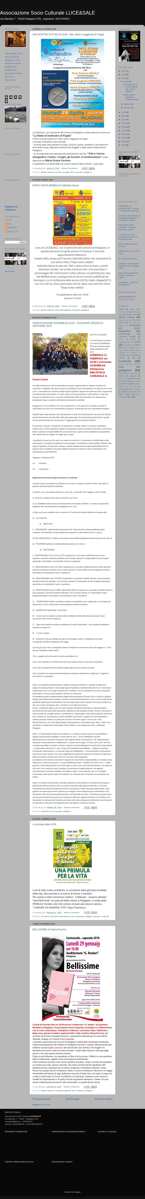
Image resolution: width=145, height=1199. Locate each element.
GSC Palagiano (130, 350)
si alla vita (105, 916)
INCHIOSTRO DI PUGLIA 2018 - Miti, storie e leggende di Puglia (68, 34)
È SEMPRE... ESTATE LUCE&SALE (128, 284)
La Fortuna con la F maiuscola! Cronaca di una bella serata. (128, 237)
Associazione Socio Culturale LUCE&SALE (47, 13)
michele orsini (124, 364)
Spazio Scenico (134, 389)
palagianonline (11, 70)
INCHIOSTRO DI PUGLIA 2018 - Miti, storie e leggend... (130, 88)
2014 (124, 123)
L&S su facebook (12, 57)
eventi (137, 342)
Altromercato (10, 80)
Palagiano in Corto (12, 60)
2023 (124, 71)
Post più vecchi (104, 1098)
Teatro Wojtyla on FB (13, 53)
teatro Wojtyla (124, 394)
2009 (124, 141)
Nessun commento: (70, 168)
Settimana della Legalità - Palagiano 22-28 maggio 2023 (129, 266)
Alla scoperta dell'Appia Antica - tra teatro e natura (128, 275)
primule (97, 916)
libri (72, 172)
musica (135, 364)
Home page (73, 1098)
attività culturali (47, 172)
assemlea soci (47, 811)
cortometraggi (124, 334)
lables (127, 355)
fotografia (127, 345)
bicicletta (129, 320)
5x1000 (121, 309)
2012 (124, 130)
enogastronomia (124, 342)
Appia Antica (133, 312)
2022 (124, 75)
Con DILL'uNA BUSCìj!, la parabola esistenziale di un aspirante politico (129, 218)
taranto (125, 392)
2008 (124, 145)
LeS (9, 224)
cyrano (121, 339)
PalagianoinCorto (124, 373)
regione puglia (135, 381)
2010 (124, 138)
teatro (135, 392)
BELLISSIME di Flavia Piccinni (49, 929)
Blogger (77, 1192)
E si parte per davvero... (129, 259)
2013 (124, 127)
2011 (124, 134)
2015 (124, 120)
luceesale (79, 172)
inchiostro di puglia (62, 172)
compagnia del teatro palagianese (129, 328)
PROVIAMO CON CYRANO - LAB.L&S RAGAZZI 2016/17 (127, 227)
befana (121, 320)
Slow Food (9, 77)
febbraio (127, 104)
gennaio (127, 108)
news (121, 367)
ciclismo (121, 325)
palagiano (88, 172)
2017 (124, 112)
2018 (124, 78)
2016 (124, 116)
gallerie (137, 345)
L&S (9, 220)
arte (120, 314)
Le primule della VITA (44, 824)
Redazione (12, 228)
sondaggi (122, 389)
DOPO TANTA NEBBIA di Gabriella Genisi (56, 185)
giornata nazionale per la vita (63, 916)
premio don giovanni (127, 376)
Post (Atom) (46, 1105)
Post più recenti (41, 1098)
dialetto (133, 339)
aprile (126, 81)
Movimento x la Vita (13, 63)
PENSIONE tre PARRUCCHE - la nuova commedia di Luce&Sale (129, 208)
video (129, 397)
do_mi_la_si (13, 231)
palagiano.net (10, 67)
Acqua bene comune (13, 73)
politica (135, 373)
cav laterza (45, 916)
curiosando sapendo (62, 310)
